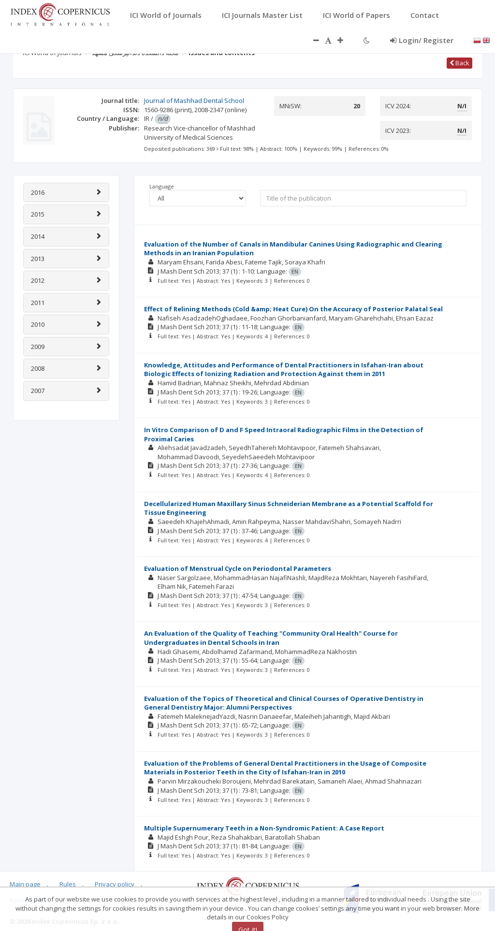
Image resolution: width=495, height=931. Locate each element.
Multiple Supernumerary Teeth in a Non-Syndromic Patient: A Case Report (264, 828)
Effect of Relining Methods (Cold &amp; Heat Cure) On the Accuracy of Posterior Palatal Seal (293, 309)
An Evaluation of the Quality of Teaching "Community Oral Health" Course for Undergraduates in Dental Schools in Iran (271, 638)
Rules (67, 884)
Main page (25, 884)
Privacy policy (114, 884)
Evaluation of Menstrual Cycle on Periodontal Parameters (237, 568)
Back (459, 62)
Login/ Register (421, 40)
